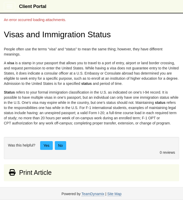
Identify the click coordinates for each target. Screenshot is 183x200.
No (60, 145)
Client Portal (32, 6)
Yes (46, 145)
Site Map (114, 194)
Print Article (30, 172)
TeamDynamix (93, 194)
